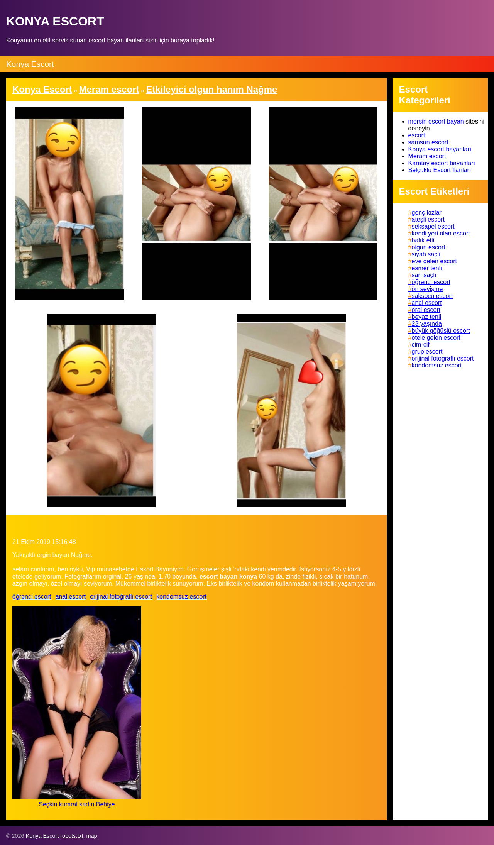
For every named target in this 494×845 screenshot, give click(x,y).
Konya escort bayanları (440, 149)
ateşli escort (428, 219)
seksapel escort (433, 226)
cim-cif (421, 344)
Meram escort (427, 156)
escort (416, 135)
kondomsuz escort (181, 596)
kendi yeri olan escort (441, 233)
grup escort (427, 351)
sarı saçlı (424, 275)
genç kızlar (427, 212)
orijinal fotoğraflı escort (121, 596)
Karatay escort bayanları (441, 163)
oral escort (426, 310)
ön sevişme (427, 289)
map (91, 836)
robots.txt (71, 836)
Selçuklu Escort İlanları (439, 170)
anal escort (71, 596)
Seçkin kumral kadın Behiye (77, 804)
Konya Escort (30, 63)
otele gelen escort (436, 337)
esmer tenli (427, 268)
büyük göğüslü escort (441, 330)
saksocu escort (432, 296)
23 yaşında (427, 323)
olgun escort (428, 247)
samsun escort (428, 142)
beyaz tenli (427, 316)
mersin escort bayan (436, 121)
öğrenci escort (31, 596)
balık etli (423, 240)
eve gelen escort (434, 261)
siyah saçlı (426, 254)
